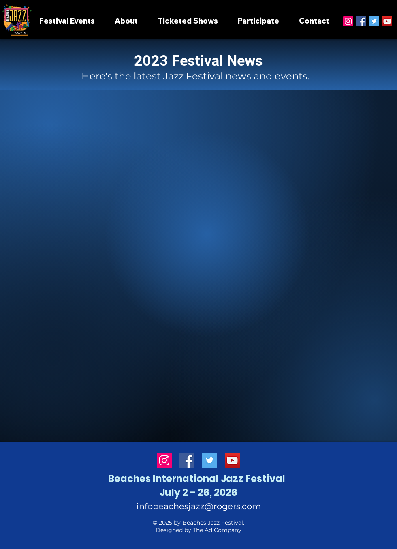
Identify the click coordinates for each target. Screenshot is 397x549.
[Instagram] (348, 21)
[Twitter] (374, 21)
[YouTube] (387, 21)
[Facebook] (361, 21)
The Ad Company (217, 530)
